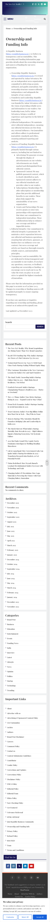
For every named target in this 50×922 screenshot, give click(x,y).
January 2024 (12, 597)
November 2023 (13, 607)
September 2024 (13, 569)
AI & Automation (13, 723)
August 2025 (11, 522)
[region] (25, 910)
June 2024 (11, 578)
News (9, 667)
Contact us (11, 751)
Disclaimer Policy (13, 779)
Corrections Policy (14, 774)
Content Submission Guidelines (19, 756)
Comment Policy (13, 746)
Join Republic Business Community (20, 822)
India (9, 648)
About (9, 708)
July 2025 (10, 526)
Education (11, 629)
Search (8, 322)
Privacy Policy (12, 831)
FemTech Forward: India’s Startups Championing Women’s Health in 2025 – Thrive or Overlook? (25, 389)
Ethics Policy (12, 798)
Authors (10, 732)
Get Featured (12, 807)
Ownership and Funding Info (18, 826)
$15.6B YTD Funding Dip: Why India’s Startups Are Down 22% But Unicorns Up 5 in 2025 (25, 356)
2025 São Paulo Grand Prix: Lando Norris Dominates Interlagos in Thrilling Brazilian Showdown (24, 443)
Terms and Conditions (15, 850)
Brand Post (11, 620)
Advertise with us (14, 713)
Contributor (11, 760)
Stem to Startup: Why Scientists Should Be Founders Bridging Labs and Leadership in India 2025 (24, 421)
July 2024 (10, 573)
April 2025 (11, 540)
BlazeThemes (24, 890)
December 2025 (13, 503)
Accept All (39, 917)
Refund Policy (12, 836)
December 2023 (13, 602)
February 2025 (12, 550)
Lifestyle (10, 662)
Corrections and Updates (16, 770)
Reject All (25, 917)
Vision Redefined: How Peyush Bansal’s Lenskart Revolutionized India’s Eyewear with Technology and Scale (25, 465)
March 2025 (11, 545)
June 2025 (10, 531)
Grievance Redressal (15, 812)
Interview (11, 653)
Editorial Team (12, 793)
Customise (10, 917)
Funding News (12, 643)
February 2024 (12, 592)
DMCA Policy (12, 784)
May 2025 (10, 536)
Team (9, 845)
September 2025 (13, 517)
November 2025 (13, 507)
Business (10, 624)
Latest (9, 657)
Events (9, 638)
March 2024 (11, 588)
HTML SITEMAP (13, 817)
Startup (10, 681)
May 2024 (10, 583)
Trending (10, 690)
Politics (10, 676)
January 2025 (12, 555)
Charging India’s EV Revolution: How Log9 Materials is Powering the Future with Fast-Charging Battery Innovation (24, 475)
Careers (10, 741)
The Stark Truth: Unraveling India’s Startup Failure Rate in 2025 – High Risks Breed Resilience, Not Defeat (24, 380)
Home (10, 894)
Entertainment (12, 634)
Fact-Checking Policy (15, 803)
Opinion (10, 671)
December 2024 (13, 559)
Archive (10, 727)
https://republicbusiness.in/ (17, 54)
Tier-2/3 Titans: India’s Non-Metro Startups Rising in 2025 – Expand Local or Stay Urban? (25, 398)
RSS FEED (11, 841)
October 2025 (12, 512)
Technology (11, 685)
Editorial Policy (13, 789)
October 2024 (12, 564)
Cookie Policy (12, 765)
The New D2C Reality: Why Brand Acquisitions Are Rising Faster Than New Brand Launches (13, 4)
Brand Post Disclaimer (15, 737)
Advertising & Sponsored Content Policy (22, 718)
